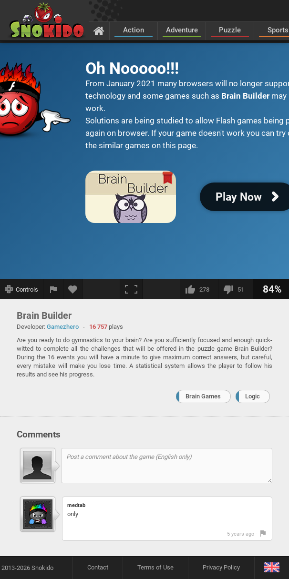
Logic (252, 396)
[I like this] (199, 289)
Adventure (182, 30)
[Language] (271, 568)
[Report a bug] (53, 289)
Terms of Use (155, 567)
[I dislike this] (235, 289)
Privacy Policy (221, 567)
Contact (97, 567)
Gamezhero (63, 326)
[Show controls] (21, 289)
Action (133, 30)
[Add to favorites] (73, 289)
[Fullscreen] (131, 289)
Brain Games (203, 396)
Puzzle (230, 30)
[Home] (98, 30)
